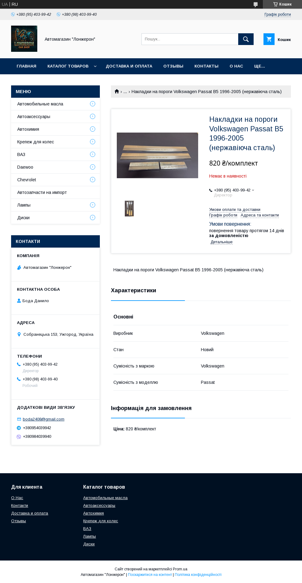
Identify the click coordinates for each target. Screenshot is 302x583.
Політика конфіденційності (198, 575)
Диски (23, 217)
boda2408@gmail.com (43, 419)
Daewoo (25, 167)
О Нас (17, 497)
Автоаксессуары (33, 116)
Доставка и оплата (129, 66)
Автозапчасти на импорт (42, 192)
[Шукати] (246, 39)
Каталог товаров (67, 66)
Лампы (24, 205)
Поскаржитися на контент (150, 575)
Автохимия (28, 129)
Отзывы (173, 66)
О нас (236, 66)
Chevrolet (26, 179)
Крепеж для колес (35, 141)
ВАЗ (21, 154)
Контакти (19, 505)
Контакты (206, 66)
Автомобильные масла (40, 103)
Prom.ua (180, 569)
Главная (26, 66)
